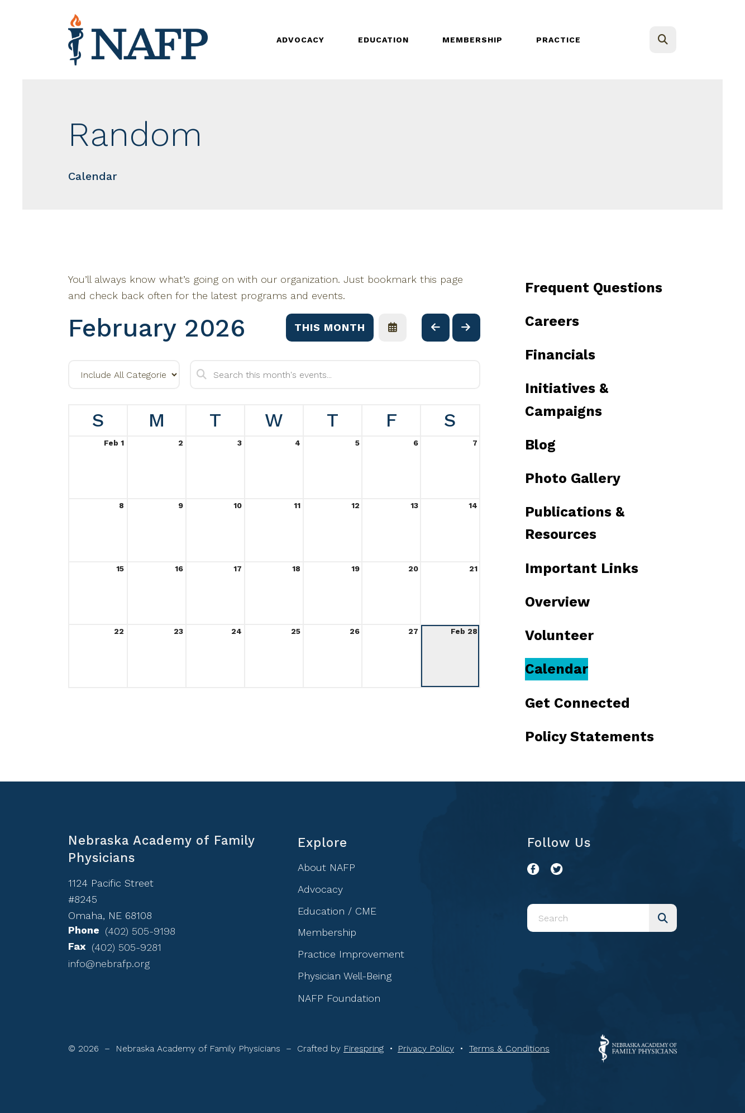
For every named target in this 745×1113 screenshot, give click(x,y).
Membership (472, 39)
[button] (663, 39)
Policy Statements (589, 736)
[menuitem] (300, 40)
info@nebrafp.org (109, 963)
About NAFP (326, 867)
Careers (552, 321)
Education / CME (337, 911)
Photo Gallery (572, 478)
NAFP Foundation (339, 998)
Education (383, 39)
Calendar (556, 669)
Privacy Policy (426, 1048)
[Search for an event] (335, 374)
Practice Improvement (351, 954)
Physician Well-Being (344, 976)
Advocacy (300, 39)
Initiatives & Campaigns (566, 399)
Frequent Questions (593, 288)
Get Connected (577, 703)
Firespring (363, 1048)
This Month (329, 327)
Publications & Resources (574, 523)
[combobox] (588, 918)
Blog (540, 445)
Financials (560, 355)
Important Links (581, 568)
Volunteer (559, 635)
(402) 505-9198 (140, 931)
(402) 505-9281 (126, 947)
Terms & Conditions (509, 1048)
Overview (557, 602)
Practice (558, 39)
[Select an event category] (124, 374)
